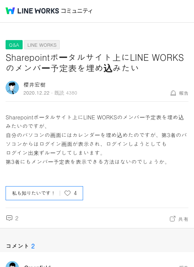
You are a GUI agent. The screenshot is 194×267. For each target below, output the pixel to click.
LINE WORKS (42, 44)
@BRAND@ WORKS (32, 10)
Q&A (14, 44)
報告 (183, 92)
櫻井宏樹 (34, 84)
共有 (183, 218)
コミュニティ (76, 11)
